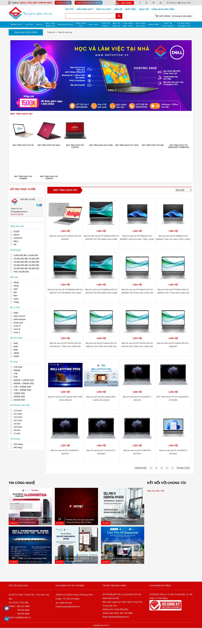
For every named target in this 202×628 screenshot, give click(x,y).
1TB (15, 373)
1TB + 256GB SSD (22, 390)
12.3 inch (18, 414)
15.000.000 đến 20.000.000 (26, 262)
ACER (16, 231)
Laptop (29, 25)
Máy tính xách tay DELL (49, 145)
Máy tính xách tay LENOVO (49, 177)
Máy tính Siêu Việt (155, 491)
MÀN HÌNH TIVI (81, 24)
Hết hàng (18, 447)
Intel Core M (19, 316)
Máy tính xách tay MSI (153, 145)
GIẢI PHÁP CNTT (85, 9)
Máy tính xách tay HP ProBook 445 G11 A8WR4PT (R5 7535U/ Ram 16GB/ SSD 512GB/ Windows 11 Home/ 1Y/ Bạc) (137, 293)
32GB (16, 356)
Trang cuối (183, 468)
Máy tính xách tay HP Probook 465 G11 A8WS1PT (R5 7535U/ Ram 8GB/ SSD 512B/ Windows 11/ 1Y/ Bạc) (101, 346)
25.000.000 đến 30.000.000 (26, 268)
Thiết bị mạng (105, 24)
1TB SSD (18, 367)
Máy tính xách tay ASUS (126, 145)
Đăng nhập (184, 2)
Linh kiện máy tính (128, 24)
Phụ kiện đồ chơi (140, 24)
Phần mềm (153, 25)
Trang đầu (141, 468)
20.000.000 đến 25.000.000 (26, 265)
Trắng (16, 302)
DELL (16, 241)
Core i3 (17, 326)
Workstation (65, 25)
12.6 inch (18, 417)
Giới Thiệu (130, 9)
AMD (16, 313)
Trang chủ (16, 25)
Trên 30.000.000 (21, 272)
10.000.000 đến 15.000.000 (26, 258)
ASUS (16, 235)
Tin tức (69, 9)
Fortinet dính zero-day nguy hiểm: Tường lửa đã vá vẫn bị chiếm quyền (80, 522)
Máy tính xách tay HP (23, 145)
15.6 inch (18, 427)
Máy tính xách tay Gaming (23, 177)
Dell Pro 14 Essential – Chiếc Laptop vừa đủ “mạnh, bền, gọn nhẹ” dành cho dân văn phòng (125, 561)
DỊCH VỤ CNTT (103, 9)
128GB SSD (19, 393)
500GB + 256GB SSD (24, 383)
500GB (17, 370)
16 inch (17, 430)
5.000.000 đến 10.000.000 (26, 255)
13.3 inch (18, 420)
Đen (15, 295)
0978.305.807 (18, 214)
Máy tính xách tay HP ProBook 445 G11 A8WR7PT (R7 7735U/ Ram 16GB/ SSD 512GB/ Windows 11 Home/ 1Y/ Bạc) (173, 293)
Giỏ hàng (164, 16)
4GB (16, 343)
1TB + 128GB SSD (22, 386)
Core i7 (17, 332)
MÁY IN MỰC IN (116, 24)
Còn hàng (18, 444)
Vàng (16, 286)
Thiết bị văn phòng (168, 24)
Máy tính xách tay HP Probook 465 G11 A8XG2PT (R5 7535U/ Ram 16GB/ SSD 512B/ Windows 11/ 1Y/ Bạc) (137, 346)
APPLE (39, 25)
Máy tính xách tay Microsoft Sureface (178, 146)
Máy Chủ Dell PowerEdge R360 (33, 558)
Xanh (16, 299)
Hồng (16, 282)
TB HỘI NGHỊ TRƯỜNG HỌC (184, 24)
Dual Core (18, 322)
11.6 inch (18, 410)
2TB (15, 377)
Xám (16, 289)
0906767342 (65, 602)
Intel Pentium (20, 319)
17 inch (17, 433)
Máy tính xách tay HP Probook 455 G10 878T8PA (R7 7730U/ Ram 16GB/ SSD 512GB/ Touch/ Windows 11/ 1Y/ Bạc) (65, 346)
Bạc (15, 292)
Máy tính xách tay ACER (101, 145)
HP (15, 244)
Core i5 (17, 329)
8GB (16, 350)
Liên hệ (118, 9)
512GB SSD (19, 400)
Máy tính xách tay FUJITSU (75, 146)
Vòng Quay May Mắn (163, 9)
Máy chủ (93, 25)
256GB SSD (19, 396)
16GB (16, 353)
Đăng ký (171, 2)
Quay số (143, 9)
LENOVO (18, 238)
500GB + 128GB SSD (24, 380)
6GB (16, 346)
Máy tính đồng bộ (50, 24)
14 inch (17, 423)
